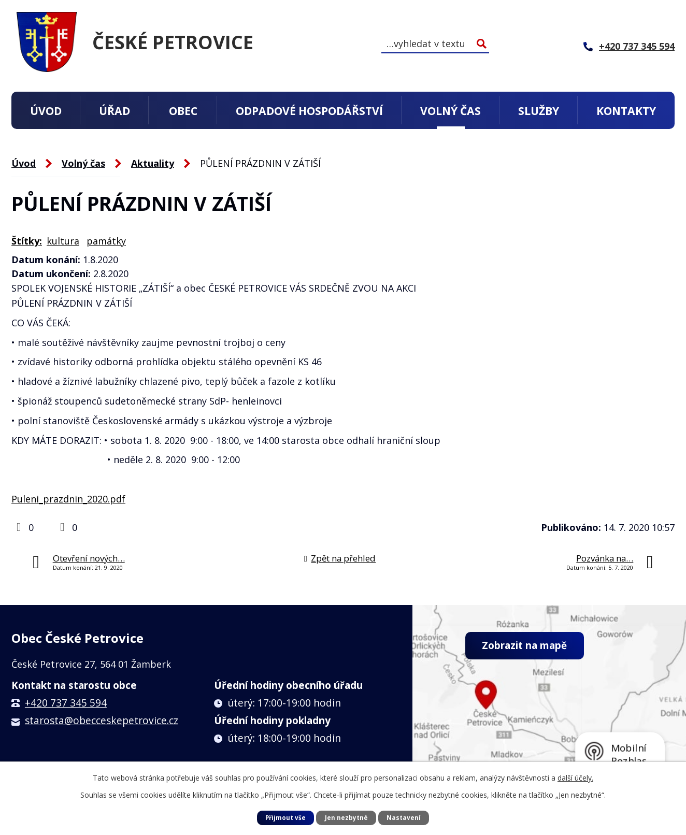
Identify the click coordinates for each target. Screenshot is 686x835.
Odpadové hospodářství (309, 110)
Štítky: (26, 241)
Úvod (46, 110)
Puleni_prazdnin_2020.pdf (68, 499)
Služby (538, 110)
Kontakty (626, 110)
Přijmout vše (285, 817)
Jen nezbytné (346, 817)
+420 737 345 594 (66, 703)
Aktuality (152, 163)
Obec (183, 110)
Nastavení (404, 817)
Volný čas (450, 110)
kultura (63, 241)
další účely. (575, 777)
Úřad (114, 110)
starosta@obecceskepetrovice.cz (101, 720)
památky (106, 241)
